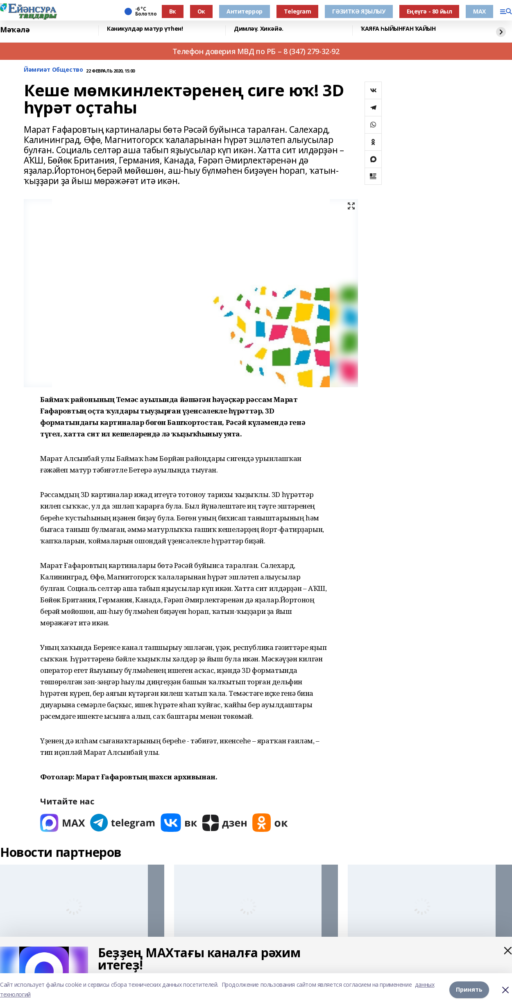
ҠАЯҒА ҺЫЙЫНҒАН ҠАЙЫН (398, 28)
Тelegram (297, 11)
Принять (469, 989)
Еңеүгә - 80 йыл (429, 11)
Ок (201, 11)
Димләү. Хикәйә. (258, 28)
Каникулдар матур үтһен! (145, 28)
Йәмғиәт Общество (53, 69)
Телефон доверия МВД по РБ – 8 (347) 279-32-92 (255, 51)
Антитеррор (245, 11)
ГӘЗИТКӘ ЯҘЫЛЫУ (358, 11)
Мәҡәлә (14, 29)
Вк (172, 11)
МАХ (479, 11)
